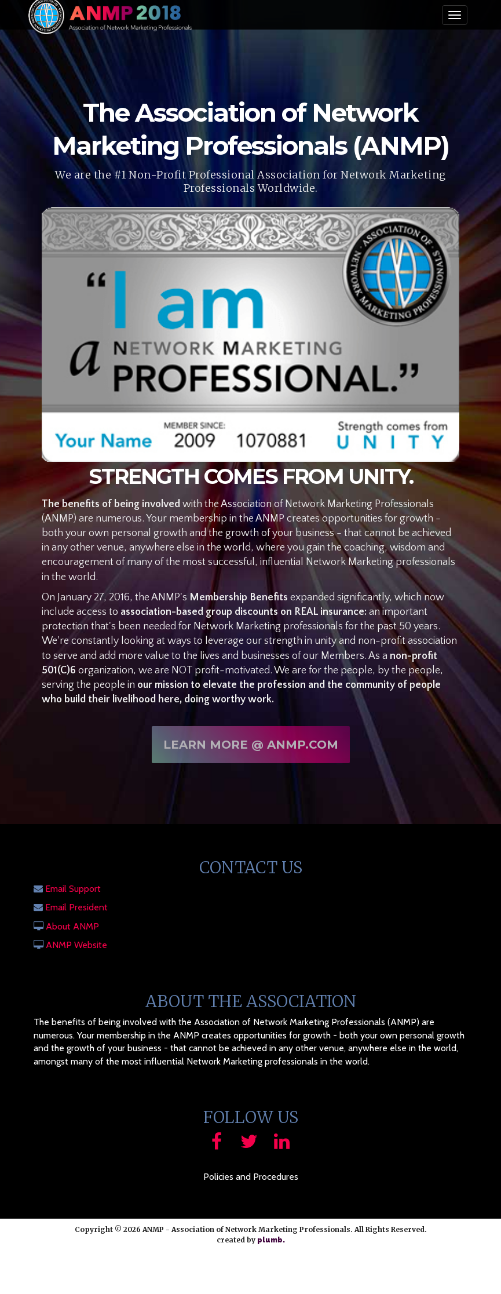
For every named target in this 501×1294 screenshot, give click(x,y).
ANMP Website (76, 944)
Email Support (73, 888)
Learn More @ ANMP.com (250, 749)
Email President (76, 907)
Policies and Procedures (250, 1176)
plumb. (271, 1240)
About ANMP (72, 926)
